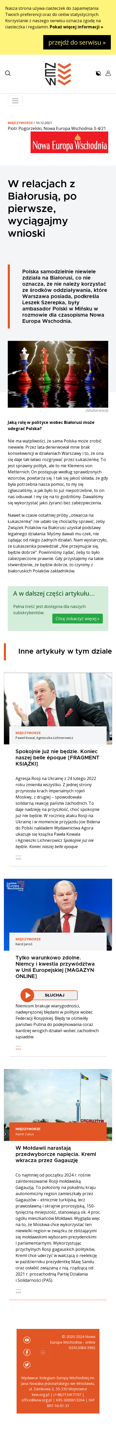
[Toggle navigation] (15, 101)
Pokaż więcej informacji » (76, 27)
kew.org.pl (40, 1394)
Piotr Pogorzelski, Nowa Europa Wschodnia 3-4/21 (57, 128)
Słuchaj (54, 995)
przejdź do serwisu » (77, 42)
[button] (8, 73)
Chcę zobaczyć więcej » (77, 618)
